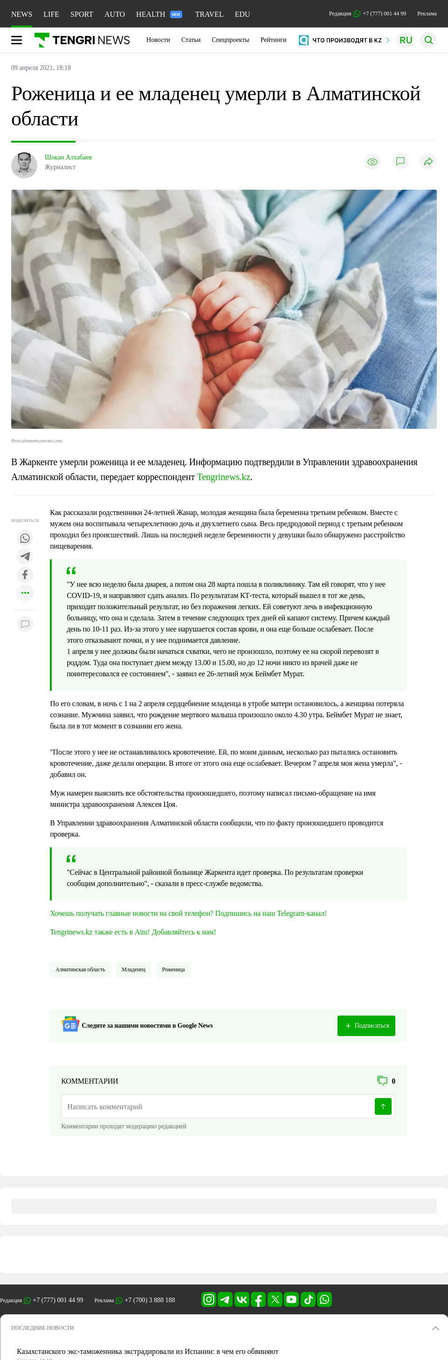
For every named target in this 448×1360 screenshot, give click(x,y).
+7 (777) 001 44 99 (58, 1300)
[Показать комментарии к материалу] (25, 624)
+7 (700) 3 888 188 (149, 1300)
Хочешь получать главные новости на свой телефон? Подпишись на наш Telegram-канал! (188, 913)
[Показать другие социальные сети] (25, 593)
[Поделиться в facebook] (25, 575)
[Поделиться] (428, 162)
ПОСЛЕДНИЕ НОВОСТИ (42, 1328)
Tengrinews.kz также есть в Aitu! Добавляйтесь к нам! (133, 932)
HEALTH (159, 14)
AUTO (114, 14)
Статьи (190, 39)
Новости (158, 39)
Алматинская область (80, 969)
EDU (242, 14)
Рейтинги (274, 39)
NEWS (21, 14)
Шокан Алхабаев (68, 157)
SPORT (81, 14)
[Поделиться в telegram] (25, 557)
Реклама (427, 13)
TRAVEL (209, 14)
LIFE (51, 14)
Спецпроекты (230, 39)
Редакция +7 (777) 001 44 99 (367, 13)
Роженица (173, 969)
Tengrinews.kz (223, 477)
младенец (133, 969)
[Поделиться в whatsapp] (25, 539)
